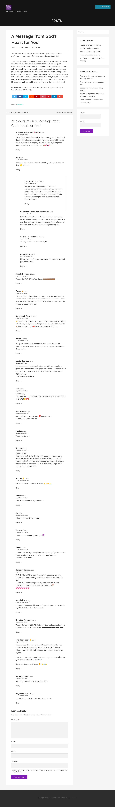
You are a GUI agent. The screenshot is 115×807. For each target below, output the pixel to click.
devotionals (20, 104)
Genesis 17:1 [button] (15, 90)
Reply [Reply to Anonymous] (22, 266)
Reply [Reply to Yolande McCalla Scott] (22, 246)
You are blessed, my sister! (90, 51)
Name (13, 741)
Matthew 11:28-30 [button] (35, 87)
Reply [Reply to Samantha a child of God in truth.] (22, 229)
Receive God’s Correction (89, 48)
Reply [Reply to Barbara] (18, 353)
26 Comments (36, 47)
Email (13, 751)
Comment (15, 720)
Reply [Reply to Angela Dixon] (18, 612)
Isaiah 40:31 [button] (27, 90)
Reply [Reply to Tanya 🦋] (18, 308)
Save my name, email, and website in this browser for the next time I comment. (40, 771)
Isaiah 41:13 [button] (47, 87)
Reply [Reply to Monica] (18, 440)
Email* (90, 124)
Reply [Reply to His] (18, 522)
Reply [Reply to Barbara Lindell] (18, 686)
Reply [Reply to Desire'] (18, 505)
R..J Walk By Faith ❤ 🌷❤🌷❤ (28, 132)
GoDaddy (74, 798)
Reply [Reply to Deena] (18, 562)
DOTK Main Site (103, 6)
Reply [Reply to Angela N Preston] (18, 283)
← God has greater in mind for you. (17, 112)
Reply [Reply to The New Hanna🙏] (18, 668)
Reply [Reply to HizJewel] (18, 540)
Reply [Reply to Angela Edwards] (18, 703)
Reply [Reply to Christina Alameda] (18, 632)
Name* (90, 115)
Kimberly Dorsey (23, 570)
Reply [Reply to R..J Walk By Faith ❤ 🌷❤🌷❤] (18, 150)
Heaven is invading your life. (90, 45)
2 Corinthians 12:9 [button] (37, 56)
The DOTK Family (25, 47)
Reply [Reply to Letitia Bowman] (18, 381)
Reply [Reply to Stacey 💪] (18, 488)
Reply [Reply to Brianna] (18, 471)
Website (14, 761)
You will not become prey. (90, 55)
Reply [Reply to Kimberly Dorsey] (18, 592)
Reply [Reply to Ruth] (18, 170)
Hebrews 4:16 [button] (57, 87)
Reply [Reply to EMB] (18, 403)
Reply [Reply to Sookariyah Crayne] (18, 331)
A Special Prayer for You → (64, 112)
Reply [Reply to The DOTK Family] (27, 204)
